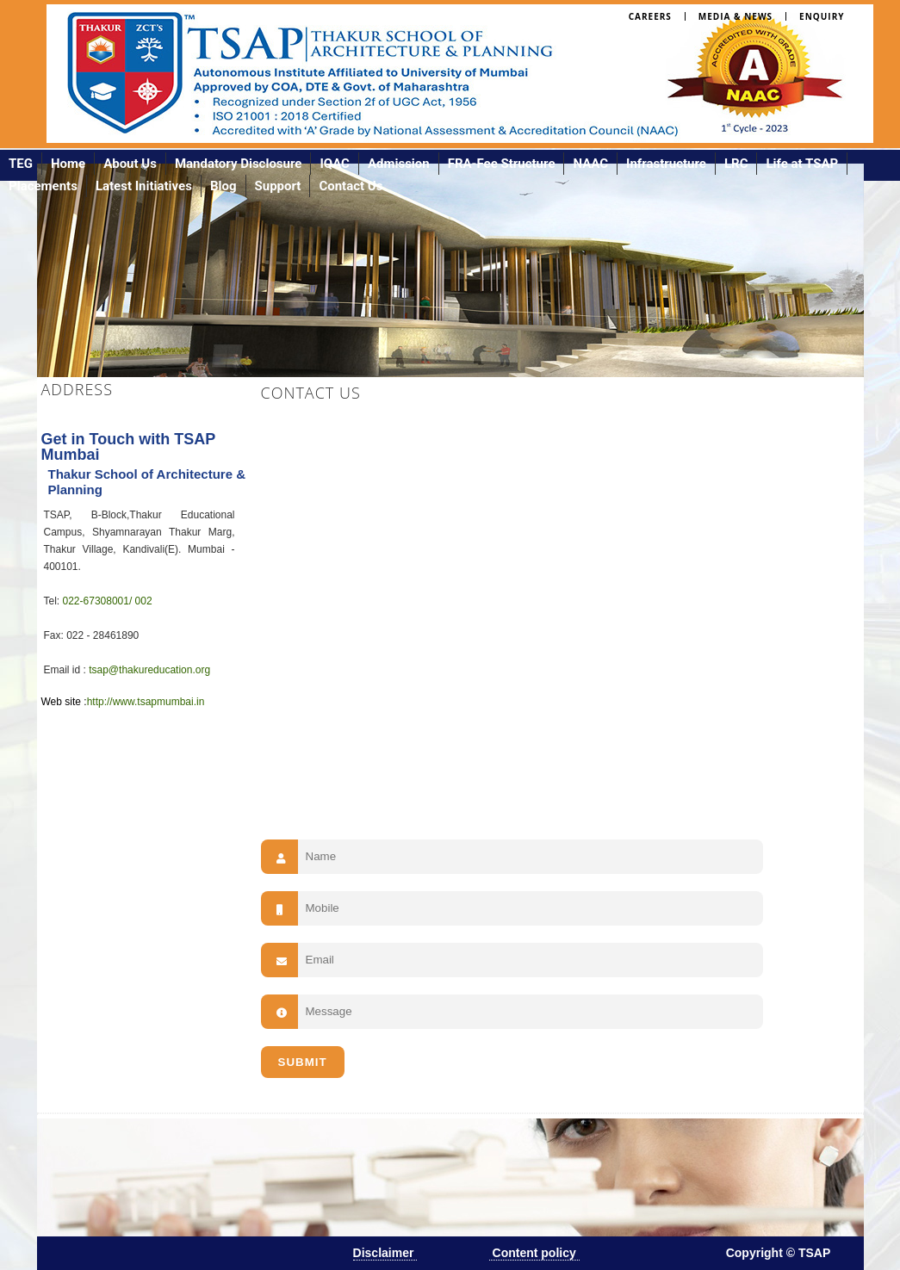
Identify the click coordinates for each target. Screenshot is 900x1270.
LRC (736, 163)
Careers (650, 16)
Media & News (735, 16)
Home (68, 163)
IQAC (335, 163)
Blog (223, 186)
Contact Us (350, 186)
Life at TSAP (802, 163)
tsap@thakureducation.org (149, 670)
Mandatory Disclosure (238, 163)
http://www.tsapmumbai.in (146, 702)
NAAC (590, 163)
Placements (43, 186)
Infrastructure (666, 163)
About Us (130, 163)
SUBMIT (302, 1062)
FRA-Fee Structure (502, 163)
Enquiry (821, 16)
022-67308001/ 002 (107, 601)
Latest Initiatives (144, 186)
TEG (21, 163)
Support (278, 186)
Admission (399, 163)
